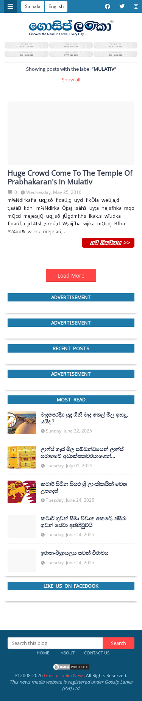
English (56, 6)
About (68, 653)
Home (43, 653)
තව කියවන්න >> (108, 242)
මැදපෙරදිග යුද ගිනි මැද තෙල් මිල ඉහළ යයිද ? (84, 418)
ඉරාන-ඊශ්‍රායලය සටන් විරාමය (74, 553)
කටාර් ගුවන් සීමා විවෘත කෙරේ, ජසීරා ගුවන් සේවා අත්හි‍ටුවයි (83, 522)
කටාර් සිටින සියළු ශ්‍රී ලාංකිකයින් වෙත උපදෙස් (84, 487)
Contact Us (96, 653)
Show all (71, 79)
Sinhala (33, 6)
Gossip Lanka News (64, 675)
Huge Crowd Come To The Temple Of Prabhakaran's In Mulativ (70, 177)
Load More (71, 275)
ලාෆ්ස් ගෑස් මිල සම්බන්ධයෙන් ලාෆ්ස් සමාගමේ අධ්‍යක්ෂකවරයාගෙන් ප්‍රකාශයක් (82, 452)
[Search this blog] (55, 643)
